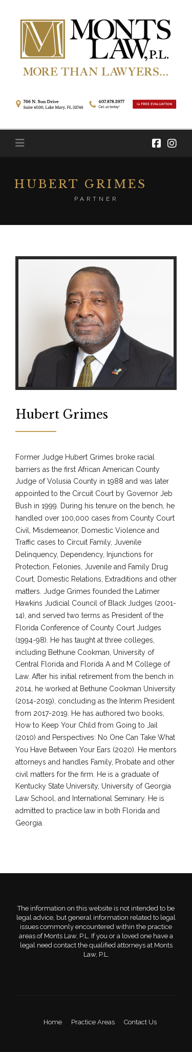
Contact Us (140, 1022)
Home (53, 1022)
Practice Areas (93, 1022)
